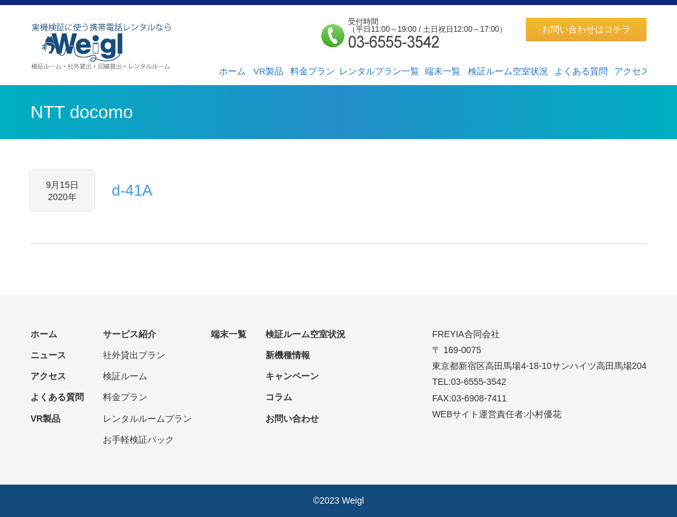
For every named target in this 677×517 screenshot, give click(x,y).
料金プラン (312, 71)
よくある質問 (581, 71)
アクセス (632, 71)
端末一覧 (442, 71)
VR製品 (268, 71)
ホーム (232, 71)
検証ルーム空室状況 (508, 71)
